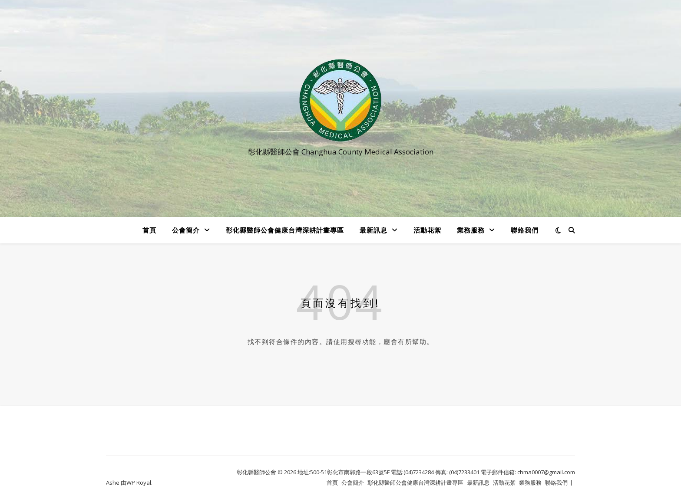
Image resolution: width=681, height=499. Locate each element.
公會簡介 (186, 230)
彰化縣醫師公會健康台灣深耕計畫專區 (285, 230)
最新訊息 (373, 230)
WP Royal (138, 482)
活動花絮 (427, 230)
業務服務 (471, 230)
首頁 (149, 230)
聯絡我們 (525, 230)
